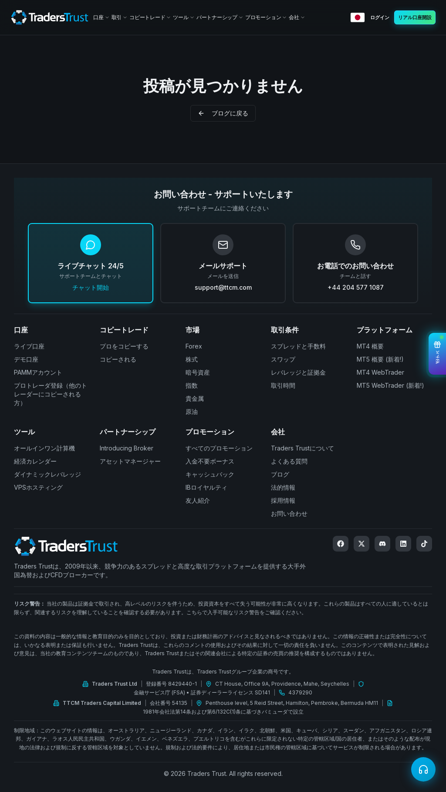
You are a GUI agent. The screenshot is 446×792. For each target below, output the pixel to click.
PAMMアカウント (38, 372)
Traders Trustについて (302, 448)
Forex (194, 346)
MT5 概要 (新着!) (380, 359)
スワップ (283, 359)
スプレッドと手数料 (298, 346)
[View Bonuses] (437, 354)
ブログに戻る (223, 113)
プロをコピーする (124, 346)
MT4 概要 (370, 346)
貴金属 (195, 398)
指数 (192, 385)
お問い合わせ (289, 513)
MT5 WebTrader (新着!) (390, 385)
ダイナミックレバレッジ (47, 474)
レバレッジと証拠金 (298, 372)
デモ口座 (26, 359)
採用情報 (283, 500)
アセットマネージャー (130, 461)
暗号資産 (198, 372)
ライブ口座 (29, 346)
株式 (192, 359)
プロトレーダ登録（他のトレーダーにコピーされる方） (50, 394)
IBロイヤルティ (206, 487)
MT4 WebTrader (380, 372)
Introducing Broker (126, 448)
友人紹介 (198, 500)
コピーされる (118, 359)
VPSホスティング (38, 487)
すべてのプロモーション (219, 448)
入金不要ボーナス (210, 461)
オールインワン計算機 (44, 448)
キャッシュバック (210, 474)
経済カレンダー (35, 461)
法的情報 (283, 487)
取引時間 (283, 385)
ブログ (280, 474)
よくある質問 (289, 461)
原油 (192, 411)
